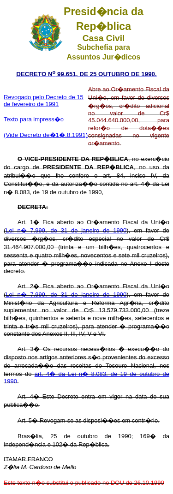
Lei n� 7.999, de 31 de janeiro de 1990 (66, 230)
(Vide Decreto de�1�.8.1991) (46, 134)
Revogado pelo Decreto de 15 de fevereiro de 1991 (44, 100)
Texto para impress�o (34, 119)
